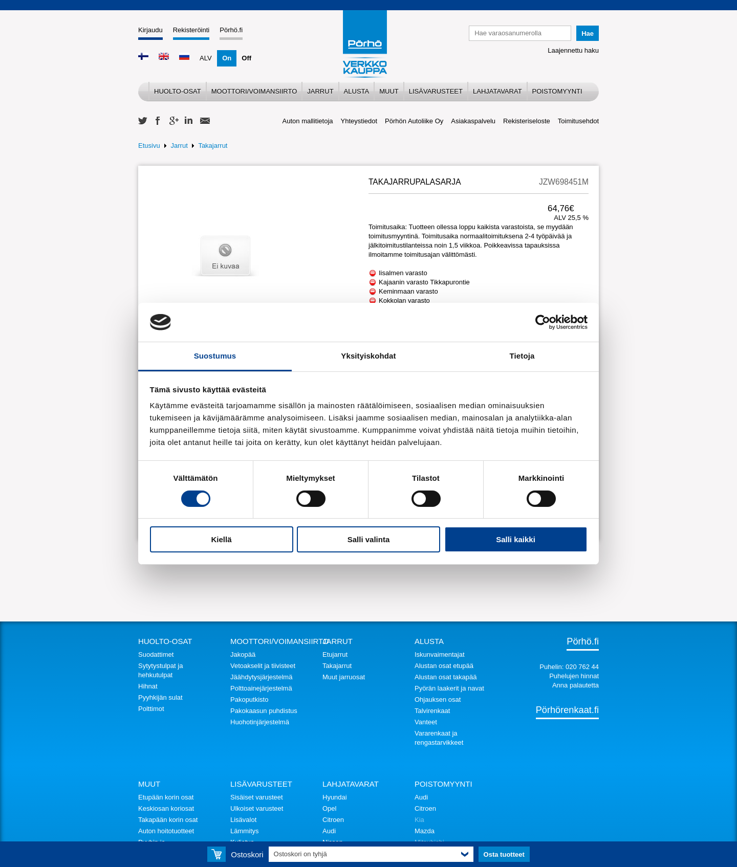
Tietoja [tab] (522, 355)
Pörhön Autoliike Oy (414, 121)
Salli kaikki (515, 539)
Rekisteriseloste (526, 121)
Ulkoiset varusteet (256, 808)
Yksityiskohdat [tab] (368, 355)
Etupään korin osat (165, 797)
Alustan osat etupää (444, 666)
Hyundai (334, 797)
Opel (329, 808)
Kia (419, 820)
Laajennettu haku (573, 50)
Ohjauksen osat (438, 699)
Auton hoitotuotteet (166, 831)
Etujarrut (335, 654)
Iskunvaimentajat (440, 654)
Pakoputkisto (249, 699)
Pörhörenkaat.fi (567, 710)
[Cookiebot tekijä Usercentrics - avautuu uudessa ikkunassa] (543, 322)
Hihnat (148, 686)
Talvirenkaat (432, 711)
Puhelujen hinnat (574, 676)
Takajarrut (212, 145)
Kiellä (221, 539)
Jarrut (320, 91)
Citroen (333, 820)
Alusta (357, 91)
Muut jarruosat (343, 677)
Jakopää (242, 654)
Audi (329, 831)
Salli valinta (369, 539)
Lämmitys (244, 831)
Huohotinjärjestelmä (259, 722)
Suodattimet (156, 654)
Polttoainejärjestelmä (261, 688)
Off (246, 58)
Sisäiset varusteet (256, 797)
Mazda (425, 831)
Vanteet (426, 722)
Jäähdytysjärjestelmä (261, 677)
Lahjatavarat (497, 91)
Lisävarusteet (436, 91)
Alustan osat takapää (445, 677)
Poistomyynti (557, 91)
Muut (389, 91)
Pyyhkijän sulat (160, 697)
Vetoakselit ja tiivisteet (262, 666)
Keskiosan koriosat (166, 808)
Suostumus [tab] (215, 355)
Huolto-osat (177, 91)
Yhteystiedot (359, 121)
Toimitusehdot (578, 121)
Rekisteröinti (191, 30)
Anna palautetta (575, 685)
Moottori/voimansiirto (254, 91)
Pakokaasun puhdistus (263, 711)
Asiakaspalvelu (473, 121)
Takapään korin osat (168, 820)
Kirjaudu (150, 30)
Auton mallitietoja (308, 121)
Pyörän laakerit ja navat (449, 688)
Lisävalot (243, 820)
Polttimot (151, 709)
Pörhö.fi (231, 30)
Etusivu (149, 145)
